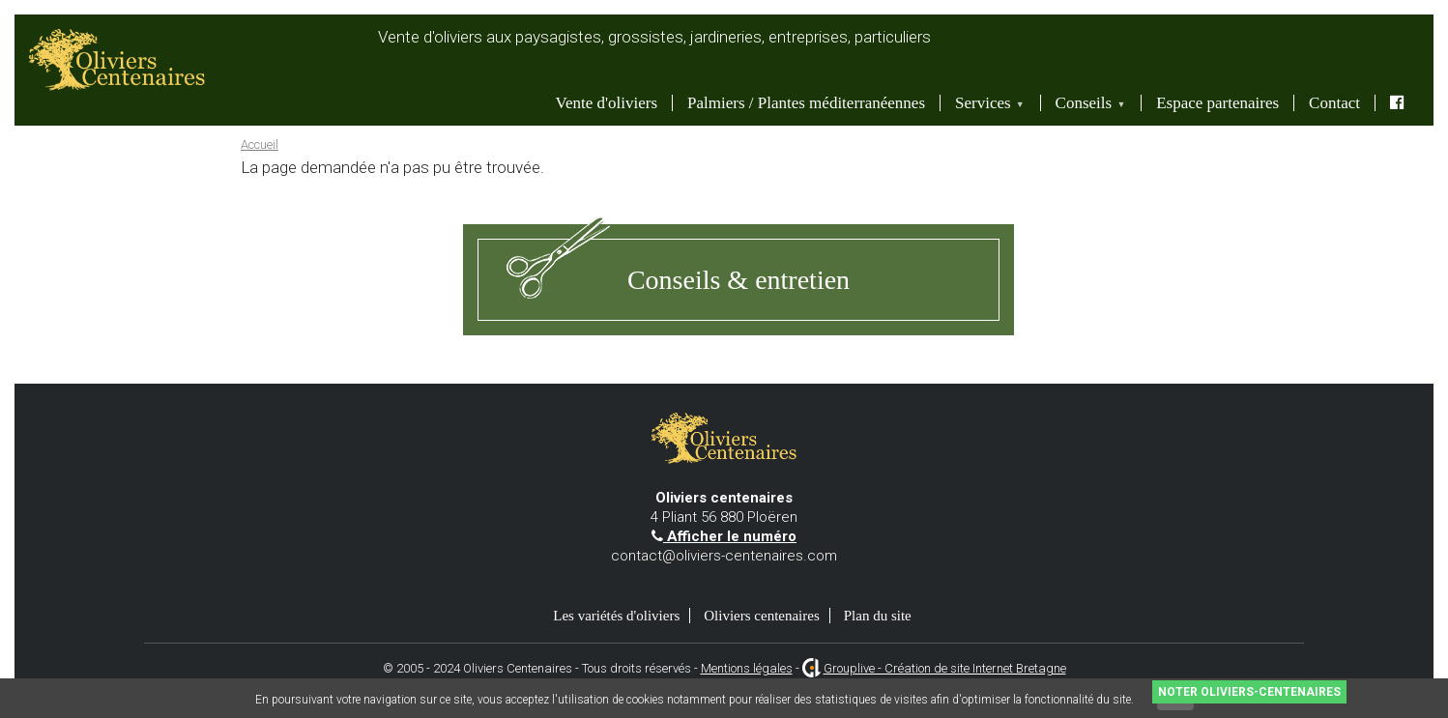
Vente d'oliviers (607, 103)
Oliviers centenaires (762, 615)
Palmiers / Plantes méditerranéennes (806, 103)
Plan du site (878, 615)
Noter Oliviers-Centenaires (1249, 692)
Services (984, 103)
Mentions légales (747, 668)
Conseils (1085, 103)
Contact (1334, 103)
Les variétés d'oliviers (616, 615)
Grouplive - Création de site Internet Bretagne (945, 668)
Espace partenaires (1217, 103)
